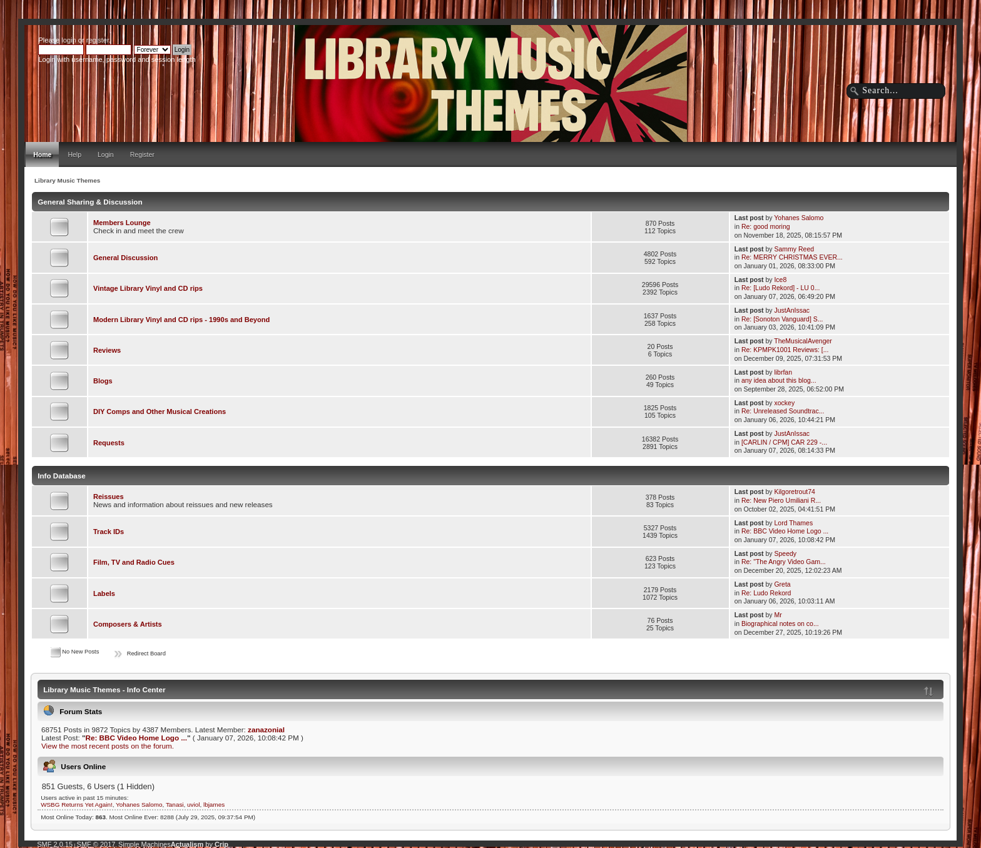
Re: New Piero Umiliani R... (781, 500)
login (68, 40)
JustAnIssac (792, 310)
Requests (109, 443)
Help (74, 154)
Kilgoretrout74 (794, 491)
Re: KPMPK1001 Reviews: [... (784, 349)
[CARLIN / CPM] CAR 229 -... (784, 442)
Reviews (107, 350)
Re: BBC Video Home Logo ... (784, 531)
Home (42, 154)
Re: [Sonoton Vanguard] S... (782, 319)
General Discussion (125, 257)
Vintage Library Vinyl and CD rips (148, 288)
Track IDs (108, 531)
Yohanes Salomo (798, 217)
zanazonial (266, 729)
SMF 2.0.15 (55, 844)
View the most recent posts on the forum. (107, 746)
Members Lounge (122, 222)
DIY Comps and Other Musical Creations (159, 411)
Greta (782, 584)
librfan (783, 372)
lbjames (214, 804)
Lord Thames (793, 523)
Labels (104, 593)
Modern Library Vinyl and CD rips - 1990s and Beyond (181, 319)
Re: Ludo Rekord (766, 593)
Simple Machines (144, 844)
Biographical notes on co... (780, 623)
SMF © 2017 (96, 844)
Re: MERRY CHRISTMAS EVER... (792, 257)
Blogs (103, 381)
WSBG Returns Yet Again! (77, 804)
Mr (777, 614)
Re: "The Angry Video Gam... (783, 561)
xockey (784, 402)
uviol (193, 804)
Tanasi (175, 804)
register (97, 40)
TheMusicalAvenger (803, 341)
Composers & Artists (127, 624)
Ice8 (780, 279)
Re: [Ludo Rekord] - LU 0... (780, 287)
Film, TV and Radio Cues (134, 562)
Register (142, 154)
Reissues (108, 496)
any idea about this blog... (778, 380)
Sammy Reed (794, 249)
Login (106, 154)
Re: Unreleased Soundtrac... (783, 411)
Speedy (785, 553)
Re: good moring (765, 226)
